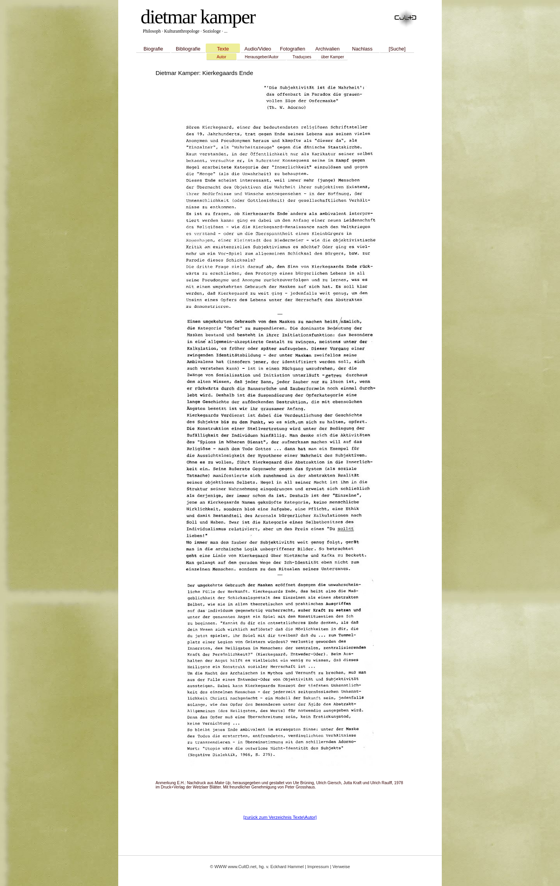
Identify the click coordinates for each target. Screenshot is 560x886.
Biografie (153, 49)
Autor (221, 57)
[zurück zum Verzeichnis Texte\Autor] (280, 817)
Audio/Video (257, 49)
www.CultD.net (242, 866)
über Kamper (332, 57)
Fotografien (292, 49)
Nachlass (362, 49)
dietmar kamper (198, 16)
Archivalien (327, 49)
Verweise (341, 866)
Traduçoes (301, 57)
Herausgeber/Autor (261, 57)
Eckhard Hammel (287, 866)
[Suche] (396, 49)
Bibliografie (188, 49)
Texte (223, 49)
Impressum (318, 866)
